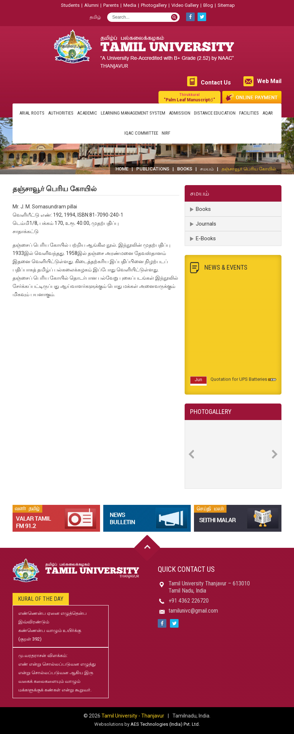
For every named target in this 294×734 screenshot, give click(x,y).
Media (129, 5)
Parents (111, 5)
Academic (87, 113)
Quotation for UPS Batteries (238, 382)
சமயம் (207, 169)
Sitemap (226, 5)
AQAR (267, 113)
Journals (206, 224)
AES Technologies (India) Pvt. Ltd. (165, 724)
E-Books (206, 238)
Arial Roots (31, 113)
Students (70, 5)
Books (184, 169)
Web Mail (269, 81)
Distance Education (215, 113)
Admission (179, 113)
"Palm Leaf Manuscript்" (189, 97)
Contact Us (216, 82)
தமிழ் (95, 17)
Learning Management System (133, 113)
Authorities (61, 113)
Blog (208, 5)
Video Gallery (185, 5)
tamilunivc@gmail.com (193, 610)
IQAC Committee (141, 133)
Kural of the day (40, 598)
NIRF (166, 133)
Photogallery (154, 5)
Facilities (249, 113)
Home (121, 169)
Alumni (91, 5)
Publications (152, 169)
